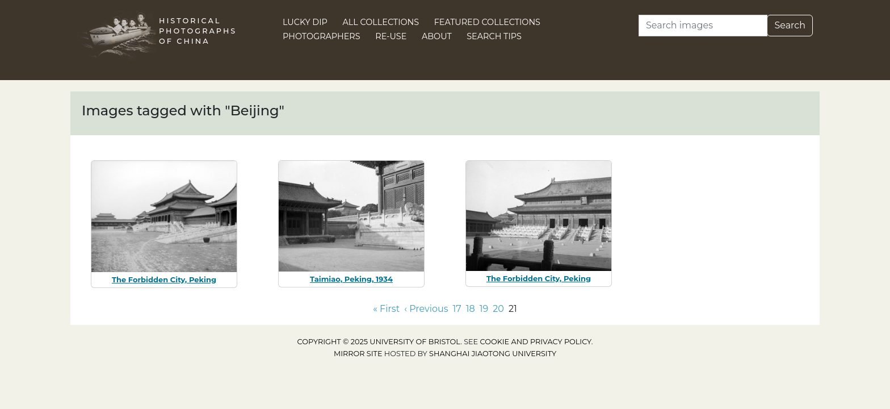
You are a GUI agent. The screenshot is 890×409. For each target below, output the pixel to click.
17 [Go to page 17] (457, 308)
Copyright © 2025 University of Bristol (379, 341)
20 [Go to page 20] (498, 308)
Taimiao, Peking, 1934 (351, 278)
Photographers (321, 36)
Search (789, 25)
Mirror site (358, 353)
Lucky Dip (305, 22)
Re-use (390, 36)
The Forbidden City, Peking (164, 279)
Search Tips (494, 36)
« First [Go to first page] (386, 308)
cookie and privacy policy (535, 341)
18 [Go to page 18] (470, 308)
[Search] (703, 25)
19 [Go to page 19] (484, 308)
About (437, 36)
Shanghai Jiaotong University (492, 353)
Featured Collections (487, 22)
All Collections (381, 22)
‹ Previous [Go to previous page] (426, 308)
